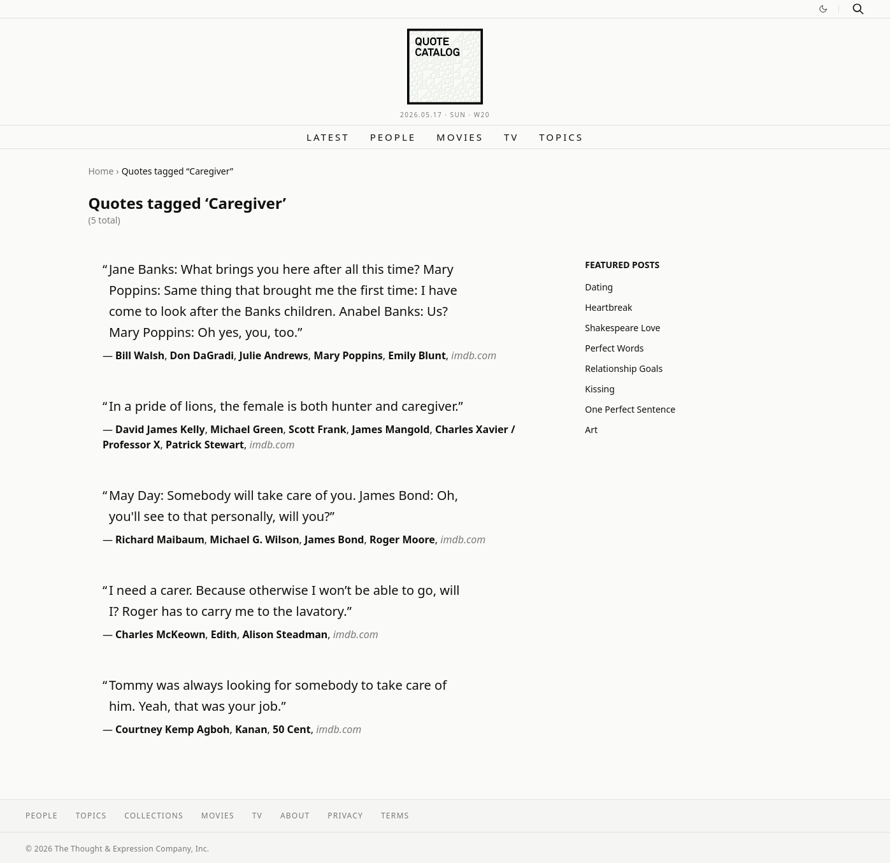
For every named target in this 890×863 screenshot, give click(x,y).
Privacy (345, 815)
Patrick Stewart (205, 445)
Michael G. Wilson (254, 539)
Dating (599, 287)
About (295, 815)
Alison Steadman (284, 634)
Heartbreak (608, 307)
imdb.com (473, 355)
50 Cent (292, 729)
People (393, 137)
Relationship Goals (624, 368)
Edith (224, 634)
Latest (328, 137)
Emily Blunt (417, 355)
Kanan (251, 729)
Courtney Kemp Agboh (172, 729)
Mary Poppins (348, 355)
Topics (561, 137)
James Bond (334, 539)
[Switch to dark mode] (823, 9)
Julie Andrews (274, 355)
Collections (153, 815)
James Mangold (390, 429)
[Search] (858, 9)
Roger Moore (402, 539)
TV (511, 137)
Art (591, 430)
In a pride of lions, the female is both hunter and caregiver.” (286, 406)
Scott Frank (318, 429)
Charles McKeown (160, 634)
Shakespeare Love (622, 328)
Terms (395, 815)
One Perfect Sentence (630, 409)
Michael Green (247, 429)
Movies (460, 137)
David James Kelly (160, 429)
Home (101, 171)
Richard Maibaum (160, 539)
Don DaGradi (202, 355)
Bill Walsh (139, 355)
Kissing (600, 389)
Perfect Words (614, 348)
